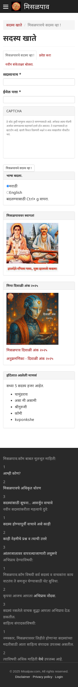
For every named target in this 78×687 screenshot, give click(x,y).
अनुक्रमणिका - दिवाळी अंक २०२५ (29, 358)
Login (59, 676)
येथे (40, 658)
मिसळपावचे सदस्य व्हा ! (20, 56)
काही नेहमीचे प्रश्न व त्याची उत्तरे (25, 538)
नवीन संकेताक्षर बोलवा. (19, 64)
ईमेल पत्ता (12, 91)
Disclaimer (22, 676)
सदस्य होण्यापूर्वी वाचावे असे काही (27, 523)
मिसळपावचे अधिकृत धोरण (22, 487)
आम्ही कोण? (12, 473)
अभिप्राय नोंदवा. (45, 595)
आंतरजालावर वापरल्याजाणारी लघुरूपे (30, 553)
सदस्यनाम (12, 74)
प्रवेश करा (45, 55)
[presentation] (38, 147)
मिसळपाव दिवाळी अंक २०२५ (26, 349)
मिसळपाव (36, 6)
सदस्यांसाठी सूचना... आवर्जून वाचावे (28, 502)
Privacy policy (42, 676)
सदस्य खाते (14, 24)
